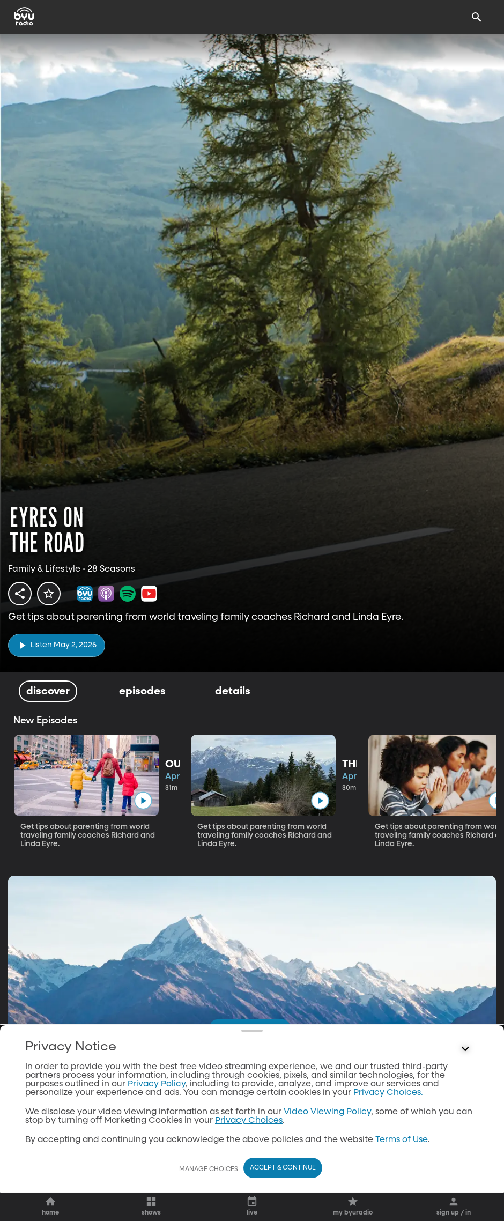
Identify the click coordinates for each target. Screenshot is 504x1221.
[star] (49, 593)
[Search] (477, 17)
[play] (56, 645)
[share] (20, 593)
